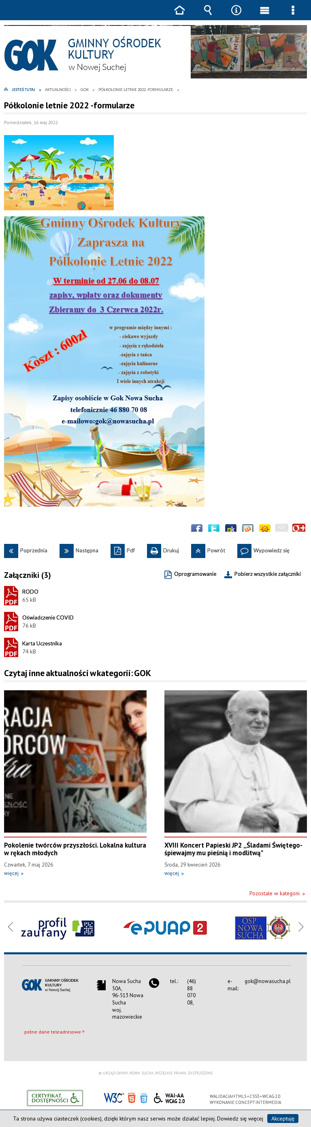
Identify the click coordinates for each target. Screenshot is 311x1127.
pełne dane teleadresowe (52, 1032)
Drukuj (163, 549)
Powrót (208, 549)
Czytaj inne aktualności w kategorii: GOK (77, 673)
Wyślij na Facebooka (196, 530)
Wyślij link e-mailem (281, 530)
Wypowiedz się (263, 549)
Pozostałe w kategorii (274, 893)
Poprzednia (25, 549)
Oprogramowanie (195, 574)
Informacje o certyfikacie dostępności (54, 1098)
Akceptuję (282, 1118)
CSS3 (143, 1097)
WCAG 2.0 (169, 1097)
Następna (79, 549)
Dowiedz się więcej (240, 1118)
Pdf (123, 549)
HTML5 (131, 1097)
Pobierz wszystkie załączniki (267, 574)
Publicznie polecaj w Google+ (298, 530)
